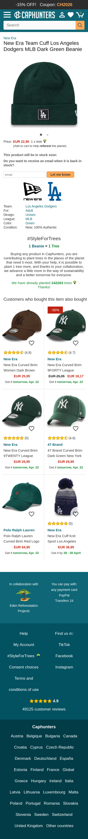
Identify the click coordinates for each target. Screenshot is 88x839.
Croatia (20, 747)
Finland (37, 770)
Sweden (41, 814)
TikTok (64, 645)
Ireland (56, 781)
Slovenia (23, 814)
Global (68, 770)
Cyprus (36, 747)
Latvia (15, 792)
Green (30, 223)
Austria (17, 736)
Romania (52, 803)
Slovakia (70, 803)
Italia (69, 781)
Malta (73, 792)
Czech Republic (60, 747)
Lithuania (32, 792)
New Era (10, 38)
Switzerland (62, 814)
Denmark (23, 758)
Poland (16, 803)
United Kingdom (29, 826)
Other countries (59, 826)
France (53, 770)
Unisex (31, 215)
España (66, 758)
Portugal (33, 803)
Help (24, 633)
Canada (70, 736)
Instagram (64, 667)
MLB (29, 219)
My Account (23, 645)
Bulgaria (52, 736)
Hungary (38, 781)
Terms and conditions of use (24, 684)
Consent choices (23, 667)
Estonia (20, 770)
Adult (29, 210)
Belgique (34, 736)
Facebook (64, 656)
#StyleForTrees (23, 656)
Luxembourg (54, 792)
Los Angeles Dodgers (41, 206)
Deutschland (45, 758)
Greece (21, 781)
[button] (41, 135)
